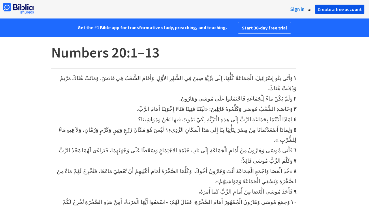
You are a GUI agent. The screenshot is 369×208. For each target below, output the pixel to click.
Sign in (297, 9)
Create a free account (340, 9)
